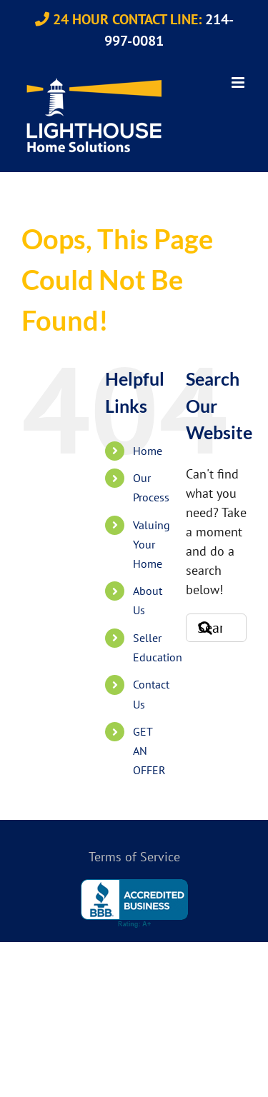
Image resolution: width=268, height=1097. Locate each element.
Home (147, 451)
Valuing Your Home (151, 544)
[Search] (200, 627)
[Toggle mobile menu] (239, 82)
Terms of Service (134, 856)
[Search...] (216, 627)
